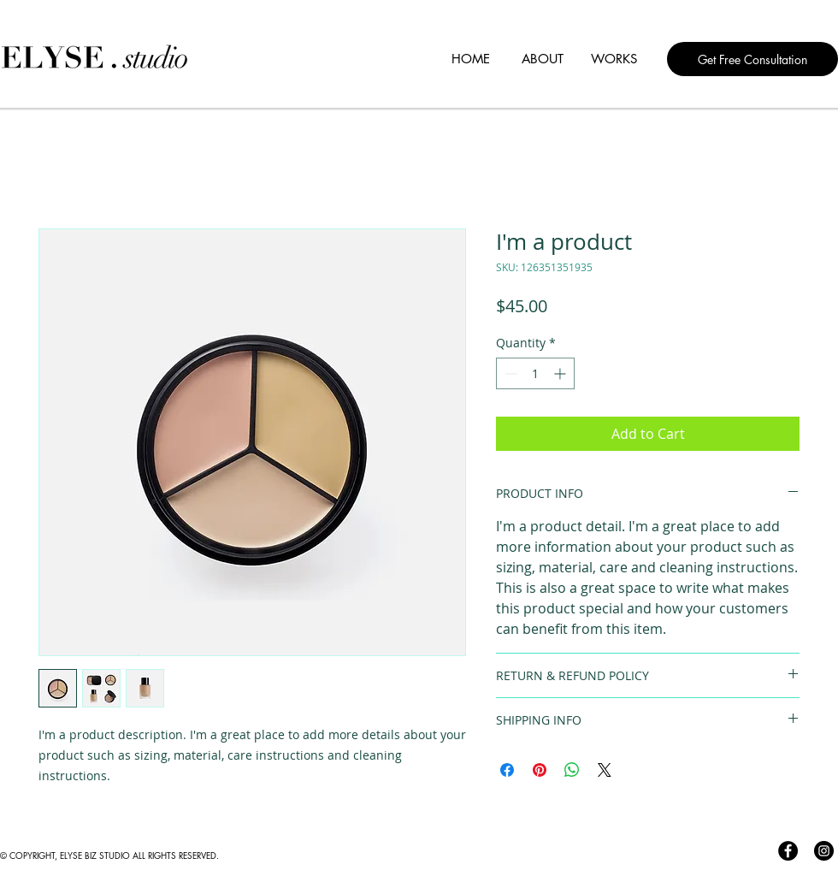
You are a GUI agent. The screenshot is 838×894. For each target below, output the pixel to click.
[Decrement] (509, 373)
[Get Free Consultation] (752, 59)
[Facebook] (788, 851)
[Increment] (561, 373)
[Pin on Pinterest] (539, 770)
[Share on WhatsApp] (572, 770)
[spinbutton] (535, 373)
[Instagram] (824, 851)
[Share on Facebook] (507, 770)
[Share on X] (604, 770)
